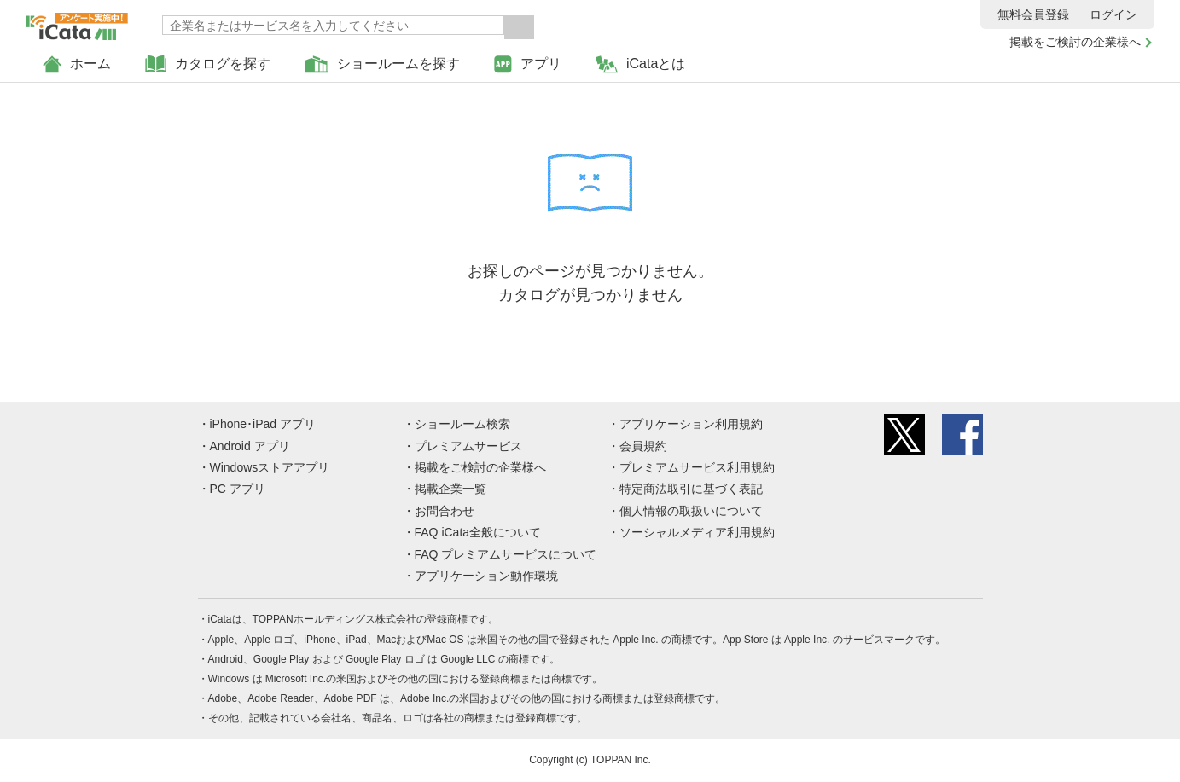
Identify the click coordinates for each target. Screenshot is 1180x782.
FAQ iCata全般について (478, 532)
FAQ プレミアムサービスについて (506, 554)
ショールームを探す (382, 64)
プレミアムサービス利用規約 (697, 467)
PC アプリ (237, 488)
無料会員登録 (1033, 14)
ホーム (77, 64)
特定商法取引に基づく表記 (691, 488)
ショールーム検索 (462, 424)
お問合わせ (444, 511)
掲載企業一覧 (450, 488)
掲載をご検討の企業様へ (1075, 42)
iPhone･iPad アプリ (263, 424)
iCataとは (640, 64)
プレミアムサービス (468, 446)
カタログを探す (207, 64)
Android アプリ (250, 446)
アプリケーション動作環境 (486, 575)
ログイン (1113, 14)
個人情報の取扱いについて (691, 511)
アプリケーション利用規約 (691, 424)
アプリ (527, 64)
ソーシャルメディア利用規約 (697, 532)
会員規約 (643, 446)
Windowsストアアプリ (270, 467)
